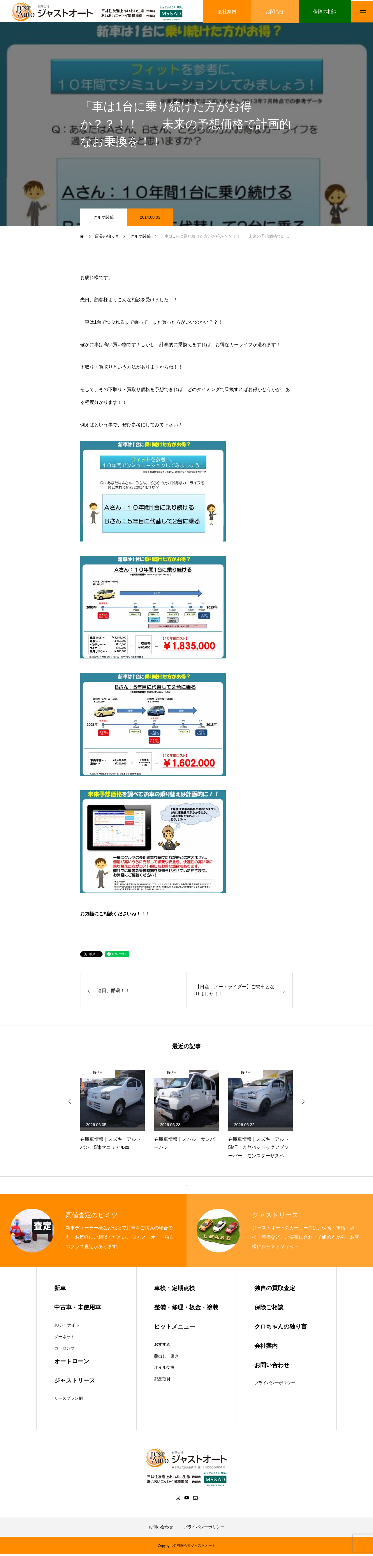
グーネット (64, 1338)
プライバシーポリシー (274, 1384)
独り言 (97, 1074)
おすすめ (162, 1346)
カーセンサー (66, 1350)
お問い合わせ (161, 1528)
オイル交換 (164, 1369)
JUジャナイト (67, 1326)
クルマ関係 (103, 218)
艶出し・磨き (166, 1357)
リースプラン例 (68, 1399)
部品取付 (162, 1380)
